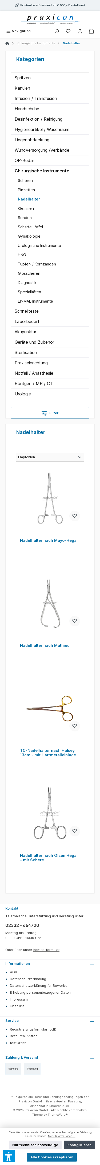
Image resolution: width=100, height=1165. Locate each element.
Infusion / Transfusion (36, 98)
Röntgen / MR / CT (34, 383)
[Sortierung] (50, 457)
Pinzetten (26, 189)
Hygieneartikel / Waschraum (42, 129)
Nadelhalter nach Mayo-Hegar (49, 540)
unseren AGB (59, 1106)
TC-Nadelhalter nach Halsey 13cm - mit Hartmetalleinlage (48, 752)
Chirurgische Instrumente (42, 170)
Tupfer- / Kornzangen (37, 264)
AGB (13, 972)
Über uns (17, 1006)
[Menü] (18, 31)
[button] (9, 1156)
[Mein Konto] (80, 31)
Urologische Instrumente (39, 245)
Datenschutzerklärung (28, 979)
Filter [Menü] (50, 412)
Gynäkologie (29, 236)
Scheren (25, 180)
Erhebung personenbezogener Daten (40, 992)
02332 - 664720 (22, 925)
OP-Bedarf (25, 160)
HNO (22, 254)
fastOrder (18, 1043)
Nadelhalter (29, 199)
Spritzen (23, 77)
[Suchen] (57, 31)
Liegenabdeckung (32, 139)
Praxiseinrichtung (31, 362)
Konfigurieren (79, 1145)
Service (12, 1021)
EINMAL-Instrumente (35, 301)
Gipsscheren (29, 273)
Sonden (25, 217)
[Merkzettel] (68, 31)
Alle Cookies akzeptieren (51, 1157)
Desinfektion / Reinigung (38, 119)
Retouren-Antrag (24, 1036)
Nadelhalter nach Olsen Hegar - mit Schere (49, 857)
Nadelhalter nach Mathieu (45, 645)
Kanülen (22, 88)
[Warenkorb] (91, 31)
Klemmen (26, 208)
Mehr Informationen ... (61, 1136)
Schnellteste (27, 311)
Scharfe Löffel (30, 227)
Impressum (19, 999)
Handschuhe (27, 108)
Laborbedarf (27, 321)
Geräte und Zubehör (34, 342)
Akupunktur (25, 331)
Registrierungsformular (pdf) (33, 1029)
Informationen (17, 964)
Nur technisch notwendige (35, 1145)
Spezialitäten (29, 292)
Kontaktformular (46, 950)
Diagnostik (27, 282)
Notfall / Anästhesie (34, 373)
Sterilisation (26, 352)
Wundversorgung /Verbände (42, 150)
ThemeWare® (58, 1114)
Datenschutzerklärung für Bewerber (39, 986)
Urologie (23, 393)
